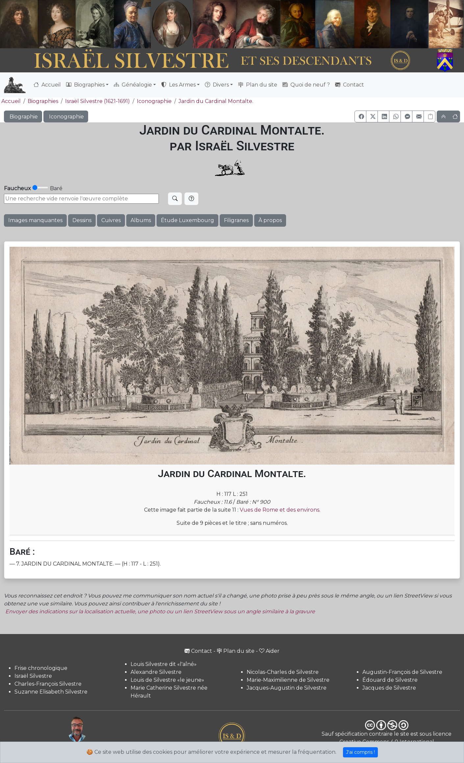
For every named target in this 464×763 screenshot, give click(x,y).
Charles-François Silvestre (48, 684)
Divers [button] (217, 85)
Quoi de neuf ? (306, 85)
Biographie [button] (23, 117)
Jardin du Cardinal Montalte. (216, 101)
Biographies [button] (85, 85)
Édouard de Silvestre (390, 680)
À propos (270, 220)
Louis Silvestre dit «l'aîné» (164, 664)
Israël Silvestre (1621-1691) (97, 101)
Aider (269, 651)
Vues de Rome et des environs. (280, 510)
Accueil (47, 85)
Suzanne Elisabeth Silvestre (50, 692)
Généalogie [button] (133, 85)
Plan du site (257, 85)
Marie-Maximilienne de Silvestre (288, 680)
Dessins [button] (81, 220)
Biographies (43, 101)
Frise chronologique (40, 668)
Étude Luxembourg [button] (187, 220)
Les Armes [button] (178, 85)
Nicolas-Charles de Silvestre (283, 672)
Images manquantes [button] (35, 220)
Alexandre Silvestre (156, 672)
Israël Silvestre (33, 676)
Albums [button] (141, 220)
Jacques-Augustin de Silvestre (287, 688)
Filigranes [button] (236, 220)
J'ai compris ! (360, 752)
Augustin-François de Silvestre (402, 672)
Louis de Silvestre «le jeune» (167, 680)
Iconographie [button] (66, 117)
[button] (360, 116)
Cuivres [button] (111, 220)
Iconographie (154, 101)
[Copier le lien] (429, 116)
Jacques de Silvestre (389, 688)
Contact (349, 85)
